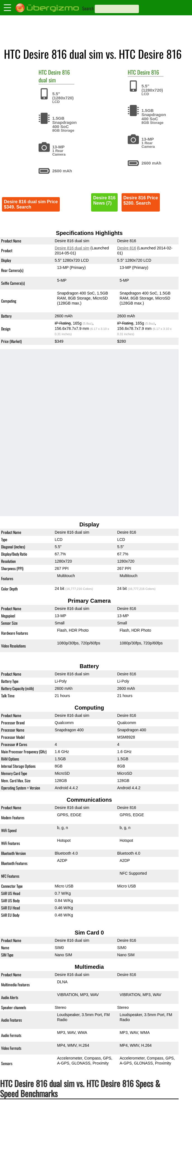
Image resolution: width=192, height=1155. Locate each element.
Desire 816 (148, 72)
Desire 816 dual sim (54, 76)
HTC (43, 72)
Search (88, 8)
